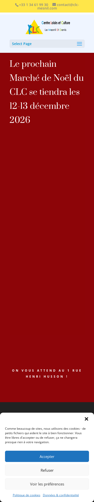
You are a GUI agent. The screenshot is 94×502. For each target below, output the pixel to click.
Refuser (47, 470)
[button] (86, 418)
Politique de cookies (26, 495)
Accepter (47, 456)
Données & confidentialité (61, 495)
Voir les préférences (47, 483)
